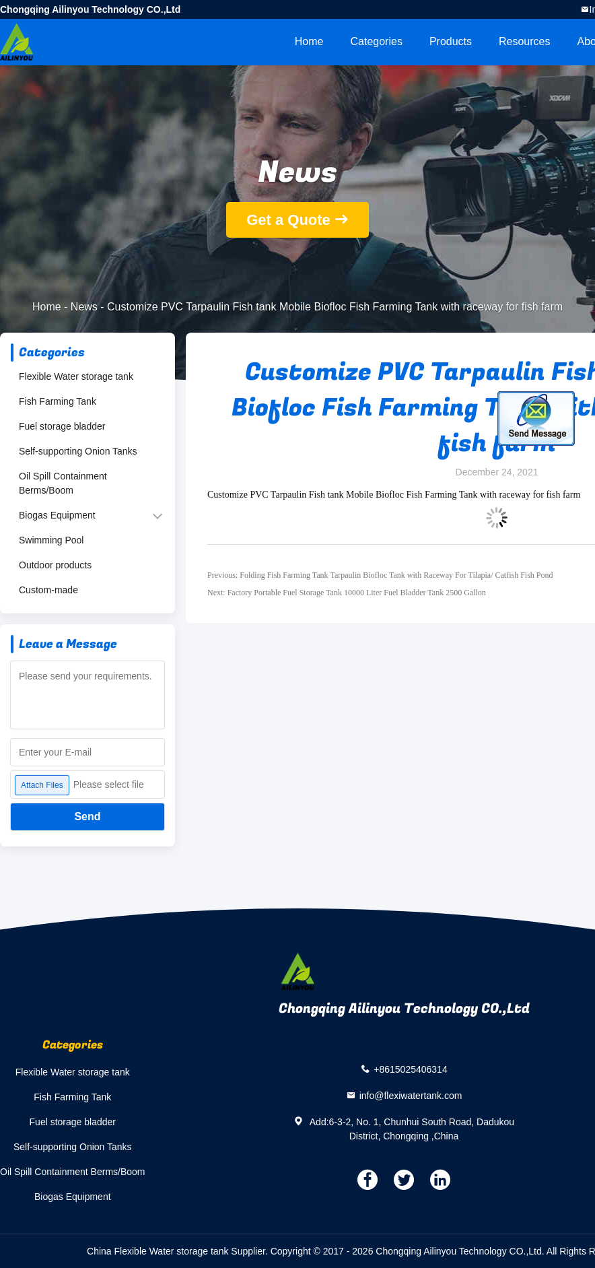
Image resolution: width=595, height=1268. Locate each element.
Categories (377, 41)
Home (309, 41)
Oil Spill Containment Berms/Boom (63, 483)
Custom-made (48, 590)
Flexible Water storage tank (76, 376)
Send (87, 816)
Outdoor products (55, 565)
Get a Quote (288, 219)
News (84, 306)
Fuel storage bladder (62, 426)
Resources (524, 41)
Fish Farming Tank (57, 401)
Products (450, 41)
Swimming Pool (51, 540)
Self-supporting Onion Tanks (78, 451)
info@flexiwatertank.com (410, 1095)
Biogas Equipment (57, 515)
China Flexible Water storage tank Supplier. (179, 1251)
